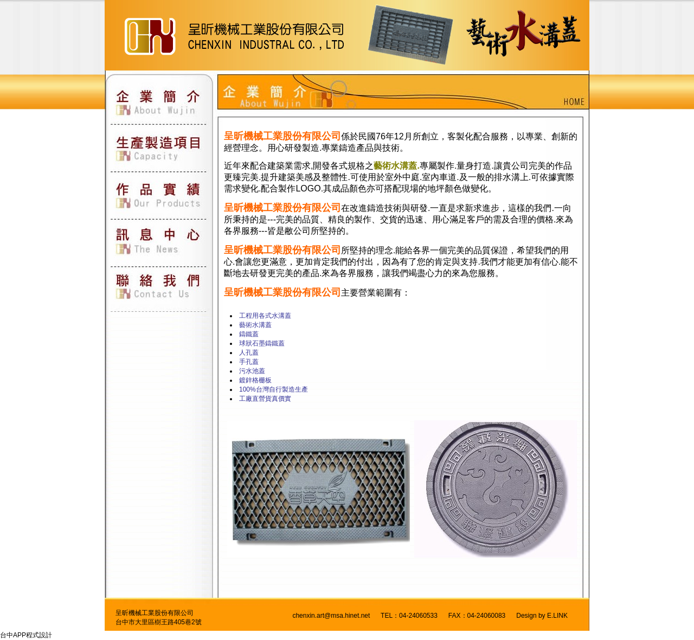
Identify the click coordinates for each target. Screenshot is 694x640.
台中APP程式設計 (26, 635)
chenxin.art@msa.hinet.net (331, 615)
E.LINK (557, 615)
